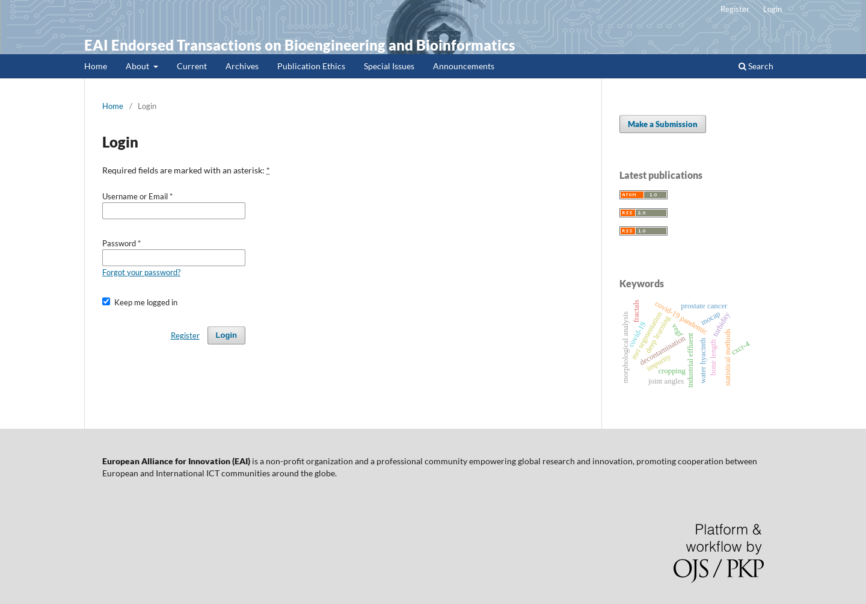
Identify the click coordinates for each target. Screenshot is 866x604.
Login (772, 9)
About (138, 66)
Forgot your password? (141, 272)
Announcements (463, 66)
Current (192, 66)
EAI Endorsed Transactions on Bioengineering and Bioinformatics (299, 45)
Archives (242, 66)
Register (734, 9)
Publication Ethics (311, 66)
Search (756, 66)
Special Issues (389, 66)
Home (95, 66)
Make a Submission (663, 124)
